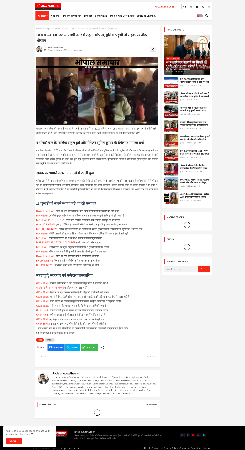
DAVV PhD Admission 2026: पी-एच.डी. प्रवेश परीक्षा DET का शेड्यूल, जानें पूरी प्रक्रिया (195, 183)
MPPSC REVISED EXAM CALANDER (56, 242)
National (55, 16)
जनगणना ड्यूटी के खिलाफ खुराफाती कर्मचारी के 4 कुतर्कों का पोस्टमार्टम (193, 109)
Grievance (184, 448)
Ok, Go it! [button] (14, 441)
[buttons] (185, 6)
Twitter (74, 347)
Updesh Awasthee (64, 373)
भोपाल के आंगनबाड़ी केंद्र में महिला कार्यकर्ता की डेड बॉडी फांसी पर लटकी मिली (193, 168)
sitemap (207, 448)
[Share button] (102, 347)
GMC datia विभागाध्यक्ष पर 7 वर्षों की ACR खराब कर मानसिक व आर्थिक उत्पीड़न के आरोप (194, 197)
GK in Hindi (42, 283)
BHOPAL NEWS (44, 260)
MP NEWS (42, 215)
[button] (200, 15)
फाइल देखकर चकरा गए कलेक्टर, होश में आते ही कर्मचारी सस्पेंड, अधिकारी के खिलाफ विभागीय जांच (195, 139)
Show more (151, 405)
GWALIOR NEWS (45, 211)
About (147, 448)
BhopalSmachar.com (70, 448)
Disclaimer (196, 448)
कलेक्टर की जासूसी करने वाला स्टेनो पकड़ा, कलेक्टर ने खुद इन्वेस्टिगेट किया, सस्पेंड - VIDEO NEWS (194, 125)
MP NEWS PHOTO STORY (50, 220)
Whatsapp (91, 347)
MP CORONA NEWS (47, 229)
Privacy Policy (171, 448)
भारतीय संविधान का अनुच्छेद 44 (50, 287)
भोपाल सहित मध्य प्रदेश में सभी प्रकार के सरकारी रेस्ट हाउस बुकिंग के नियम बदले (194, 94)
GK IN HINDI (43, 323)
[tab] (42, 15)
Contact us (156, 448)
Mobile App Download (122, 16)
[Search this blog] (181, 269)
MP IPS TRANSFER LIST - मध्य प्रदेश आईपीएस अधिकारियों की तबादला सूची (194, 154)
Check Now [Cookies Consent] (24, 434)
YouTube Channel (146, 16)
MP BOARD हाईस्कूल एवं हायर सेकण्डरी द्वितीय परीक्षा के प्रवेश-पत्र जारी (194, 80)
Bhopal (88, 16)
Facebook (58, 347)
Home (44, 16)
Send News (101, 16)
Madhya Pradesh (72, 16)
